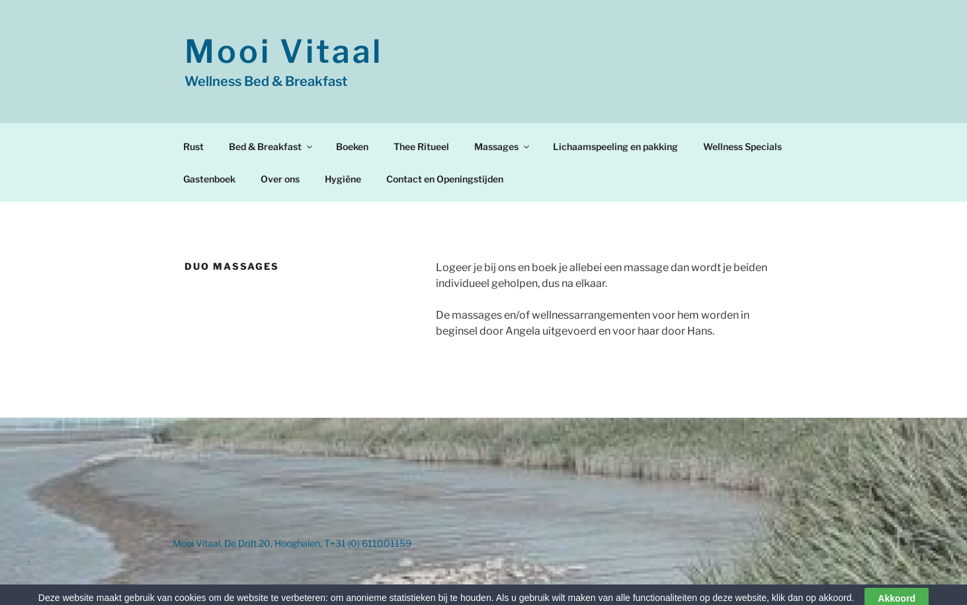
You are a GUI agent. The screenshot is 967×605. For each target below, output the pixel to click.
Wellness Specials (742, 146)
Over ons (280, 178)
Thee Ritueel (421, 146)
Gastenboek (209, 178)
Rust (193, 146)
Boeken (352, 146)
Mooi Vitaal (284, 51)
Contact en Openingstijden (444, 178)
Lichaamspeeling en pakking (615, 146)
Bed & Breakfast (271, 146)
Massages (502, 146)
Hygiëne (343, 178)
